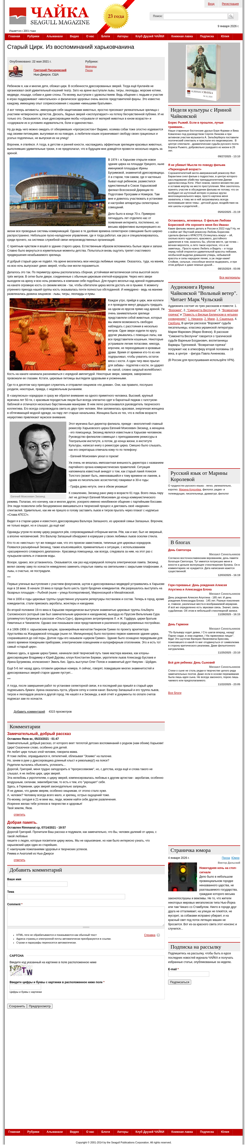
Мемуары (91, 66)
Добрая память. (22, 822)
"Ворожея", (175, 310)
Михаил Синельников (224, 554)
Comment (14, 904)
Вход (211, 4)
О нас (90, 36)
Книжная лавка (182, 36)
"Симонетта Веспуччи (201, 310)
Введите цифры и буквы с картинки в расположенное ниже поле (57, 986)
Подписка (207, 36)
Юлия (225, 36)
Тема (10, 892)
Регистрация (230, 4)
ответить (19, 814)
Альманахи (55, 36)
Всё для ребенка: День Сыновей (191, 662)
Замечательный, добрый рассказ (39, 734)
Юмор (235, 858)
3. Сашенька (224, 319)
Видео (74, 36)
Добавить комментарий (29, 711)
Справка (149, 938)
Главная (14, 36)
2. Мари (209, 319)
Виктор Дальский (229, 862)
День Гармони (178, 624)
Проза (89, 70)
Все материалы (230, 277)
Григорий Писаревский (50, 70)
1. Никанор (195, 319)
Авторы (123, 36)
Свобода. (174, 323)
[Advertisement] (123, 1091)
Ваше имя (14, 879)
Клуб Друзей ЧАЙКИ (149, 36)
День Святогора (179, 550)
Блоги (105, 36)
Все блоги (174, 693)
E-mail (173, 969)
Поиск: (158, 16)
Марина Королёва (190, 489)
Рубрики (33, 36)
